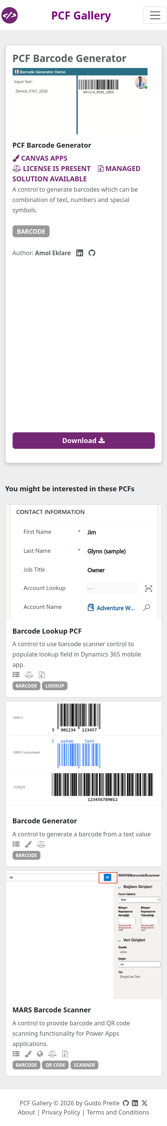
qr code (55, 1065)
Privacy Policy (61, 1112)
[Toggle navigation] (155, 15)
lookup (54, 686)
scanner (84, 1065)
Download (83, 440)
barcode (31, 231)
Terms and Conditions (118, 1112)
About (26, 1112)
